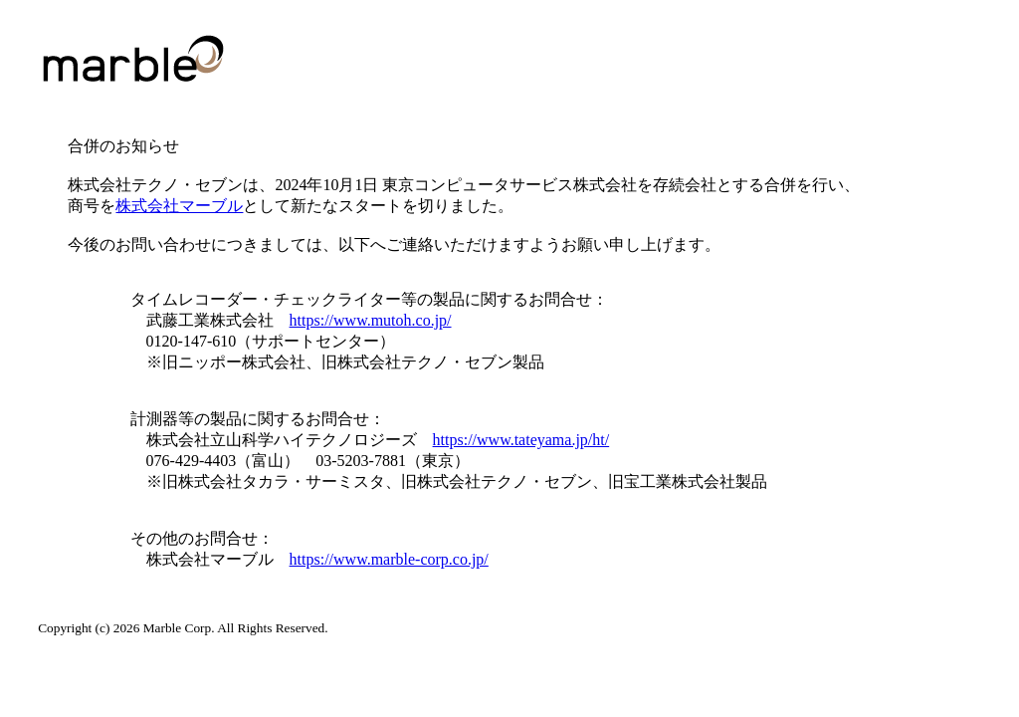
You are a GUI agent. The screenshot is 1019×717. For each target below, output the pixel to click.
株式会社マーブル (179, 205)
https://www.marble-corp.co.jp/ (389, 559)
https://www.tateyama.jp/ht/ (521, 439)
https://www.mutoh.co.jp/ (371, 320)
